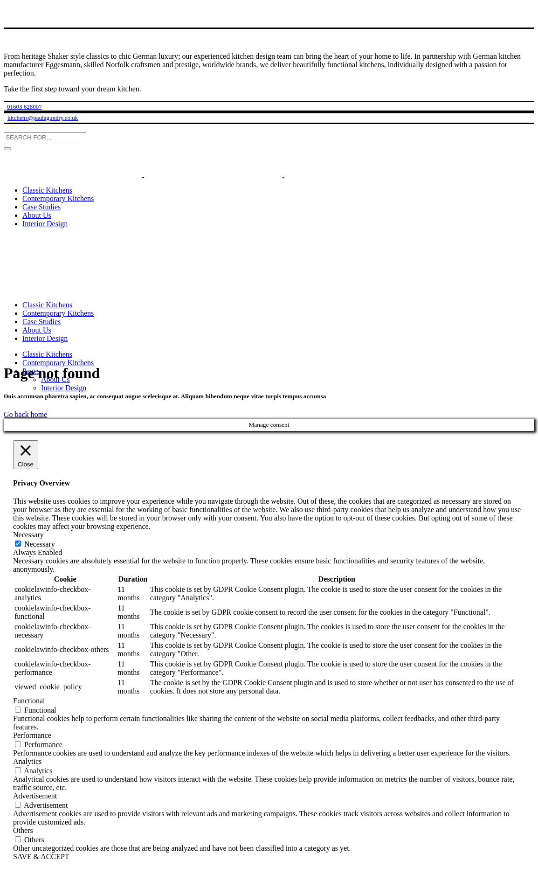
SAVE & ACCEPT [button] (41, 856)
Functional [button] (29, 701)
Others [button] (23, 830)
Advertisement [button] (35, 796)
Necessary (39, 544)
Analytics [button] (27, 761)
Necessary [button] (28, 535)
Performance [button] (32, 735)
